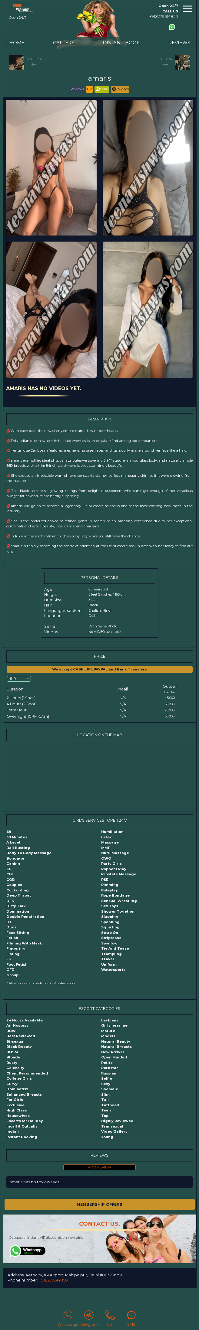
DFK (10, 901)
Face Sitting (17, 933)
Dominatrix (17, 1089)
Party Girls (111, 863)
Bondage (15, 858)
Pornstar (109, 1068)
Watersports (113, 969)
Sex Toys (109, 906)
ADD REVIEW (99, 1167)
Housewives (18, 1116)
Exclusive (15, 1105)
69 (8, 832)
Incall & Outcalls (22, 1126)
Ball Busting (18, 848)
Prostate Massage (118, 874)
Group (12, 975)
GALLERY (63, 42)
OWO (106, 858)
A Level (13, 842)
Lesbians (109, 1020)
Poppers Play (113, 869)
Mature (108, 1031)
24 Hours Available (24, 1020)
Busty (11, 1063)
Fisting (13, 954)
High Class (16, 1110)
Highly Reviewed (117, 1121)
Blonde (13, 1057)
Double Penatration (25, 916)
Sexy (105, 1084)
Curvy (12, 1084)
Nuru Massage (115, 853)
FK (8, 959)
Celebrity (15, 1068)
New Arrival (112, 1052)
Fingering (15, 948)
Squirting (110, 927)
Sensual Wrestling (119, 901)
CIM (10, 874)
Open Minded (114, 1057)
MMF (105, 848)
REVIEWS (179, 42)
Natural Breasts (116, 1046)
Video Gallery (114, 1131)
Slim (105, 1094)
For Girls (14, 1100)
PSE (104, 879)
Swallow (109, 943)
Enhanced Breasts (24, 1094)
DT (9, 922)
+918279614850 (163, 16)
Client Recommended (27, 1073)
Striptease (111, 938)
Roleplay (109, 890)
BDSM (12, 1052)
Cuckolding (17, 890)
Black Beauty (19, 1046)
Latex (106, 837)
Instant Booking (21, 1137)
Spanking (110, 922)
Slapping (109, 916)
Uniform (109, 964)
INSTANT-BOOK (121, 42)
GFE (10, 969)
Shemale (109, 1089)
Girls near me (114, 1025)
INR (13, 679)
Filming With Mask (24, 943)
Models (108, 1036)
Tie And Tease (115, 948)
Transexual (112, 1126)
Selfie (106, 1078)
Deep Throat (18, 895)
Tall (105, 1100)
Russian (108, 1073)
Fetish (12, 938)
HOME (17, 42)
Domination (17, 911)
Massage (110, 842)
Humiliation (112, 832)
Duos (11, 927)
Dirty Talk (16, 906)
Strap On (109, 933)
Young (107, 1137)
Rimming (109, 885)
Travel (107, 959)
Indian (12, 1131)
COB (10, 879)
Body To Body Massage (28, 853)
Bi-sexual (15, 1041)
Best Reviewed (20, 1036)
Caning (13, 863)
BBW (11, 1031)
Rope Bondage (115, 895)
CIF (9, 869)
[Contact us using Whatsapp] (172, 27)
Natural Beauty (115, 1041)
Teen (106, 1110)
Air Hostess (17, 1025)
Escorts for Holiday (24, 1121)
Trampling (111, 954)
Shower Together (118, 911)
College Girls (19, 1078)
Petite (107, 1063)
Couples (14, 885)
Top (104, 1116)
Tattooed (110, 1105)
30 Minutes (16, 837)
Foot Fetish (17, 964)
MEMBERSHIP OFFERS (99, 1204)
